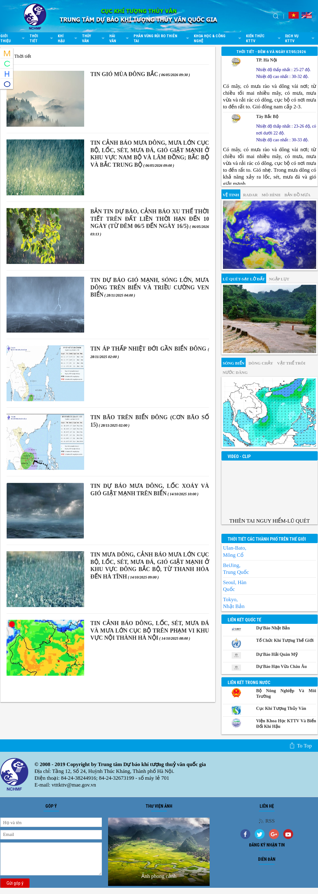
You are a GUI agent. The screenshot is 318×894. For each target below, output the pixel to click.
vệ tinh (231, 195)
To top (300, 745)
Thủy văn (94, 38)
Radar (250, 195)
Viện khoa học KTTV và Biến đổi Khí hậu (286, 724)
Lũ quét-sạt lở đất (244, 279)
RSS (267, 821)
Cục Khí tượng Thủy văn (281, 708)
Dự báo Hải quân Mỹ (277, 654)
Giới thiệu (13, 38)
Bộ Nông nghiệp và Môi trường (286, 693)
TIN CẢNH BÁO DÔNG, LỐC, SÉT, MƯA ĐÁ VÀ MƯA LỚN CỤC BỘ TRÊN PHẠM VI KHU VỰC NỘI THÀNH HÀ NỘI (149, 630)
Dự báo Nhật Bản (273, 628)
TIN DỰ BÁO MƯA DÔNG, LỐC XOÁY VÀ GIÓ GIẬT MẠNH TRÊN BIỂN (149, 489)
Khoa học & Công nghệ (218, 38)
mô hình (271, 195)
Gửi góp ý (15, 883)
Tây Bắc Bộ (267, 116)
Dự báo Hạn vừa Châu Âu (281, 666)
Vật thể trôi (291, 363)
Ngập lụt (279, 279)
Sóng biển (233, 363)
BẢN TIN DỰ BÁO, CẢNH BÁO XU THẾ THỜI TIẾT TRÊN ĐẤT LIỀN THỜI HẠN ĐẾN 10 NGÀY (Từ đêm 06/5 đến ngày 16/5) (149, 222)
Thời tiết (42, 38)
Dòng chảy (260, 363)
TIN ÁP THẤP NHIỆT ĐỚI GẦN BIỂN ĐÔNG (149, 352)
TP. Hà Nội (266, 60)
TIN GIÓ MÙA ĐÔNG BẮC (140, 74)
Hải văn (119, 38)
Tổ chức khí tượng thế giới (285, 640)
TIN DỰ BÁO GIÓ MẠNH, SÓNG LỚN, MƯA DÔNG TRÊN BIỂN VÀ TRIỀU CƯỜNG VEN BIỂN (149, 287)
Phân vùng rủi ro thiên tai (162, 38)
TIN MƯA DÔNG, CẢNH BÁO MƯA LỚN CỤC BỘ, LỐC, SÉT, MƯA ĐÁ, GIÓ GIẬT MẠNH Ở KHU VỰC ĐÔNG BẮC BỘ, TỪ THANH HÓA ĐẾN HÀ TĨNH (149, 565)
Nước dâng (235, 372)
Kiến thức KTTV (264, 38)
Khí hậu (68, 38)
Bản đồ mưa (297, 195)
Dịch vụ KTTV (300, 38)
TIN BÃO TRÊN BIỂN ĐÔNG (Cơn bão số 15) (149, 421)
